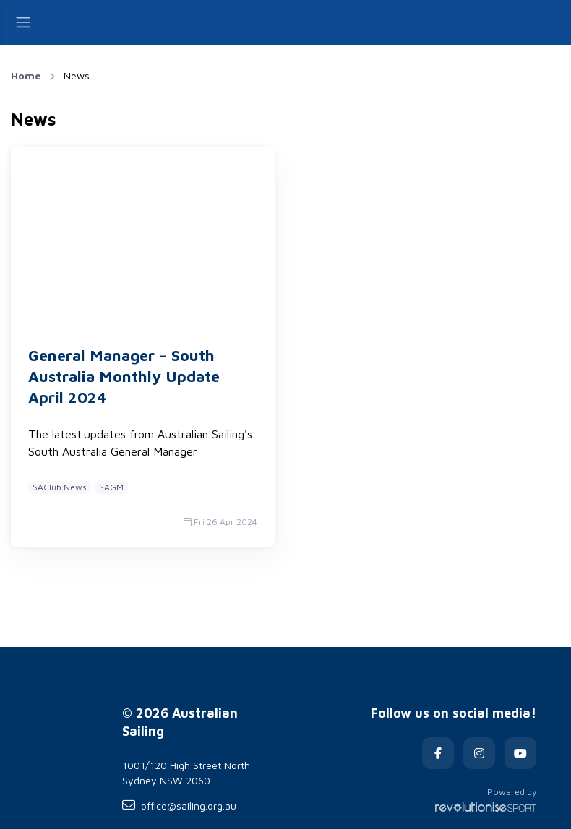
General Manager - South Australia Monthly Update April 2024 (124, 376)
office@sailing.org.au (179, 805)
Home (26, 75)
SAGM (111, 487)
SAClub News (60, 487)
